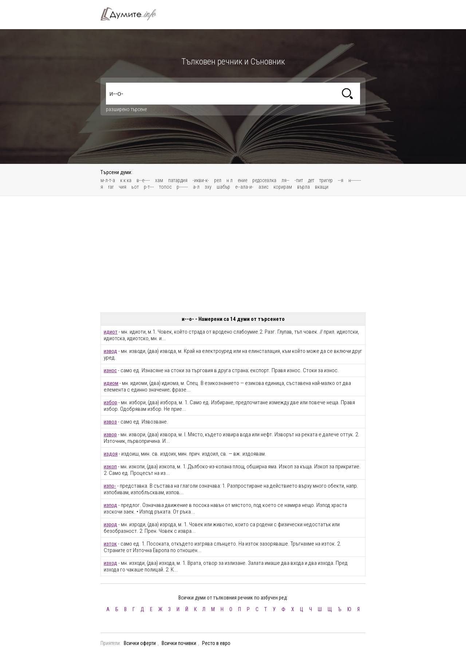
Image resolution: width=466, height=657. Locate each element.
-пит (299, 180)
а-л (196, 187)
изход (110, 563)
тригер (326, 180)
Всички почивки (179, 643)
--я (340, 180)
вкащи (321, 187)
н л (229, 180)
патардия (177, 180)
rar (111, 187)
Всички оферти (140, 643)
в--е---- (143, 180)
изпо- (110, 486)
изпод (110, 505)
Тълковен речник (132, 13)
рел (217, 180)
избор (110, 402)
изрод (110, 524)
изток (110, 543)
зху (208, 187)
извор (110, 434)
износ (110, 370)
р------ (182, 187)
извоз (110, 421)
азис (263, 187)
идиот (111, 331)
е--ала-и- (244, 187)
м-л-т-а (107, 180)
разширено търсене (126, 109)
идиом (111, 383)
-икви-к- (201, 180)
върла (303, 187)
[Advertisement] (233, 254)
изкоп (110, 466)
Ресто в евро (216, 643)
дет (311, 180)
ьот (135, 187)
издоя (111, 454)
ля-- (285, 180)
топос (165, 187)
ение (242, 180)
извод (110, 351)
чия (122, 187)
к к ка (125, 180)
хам (159, 180)
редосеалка (264, 180)
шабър (223, 187)
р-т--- (149, 187)
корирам (282, 187)
